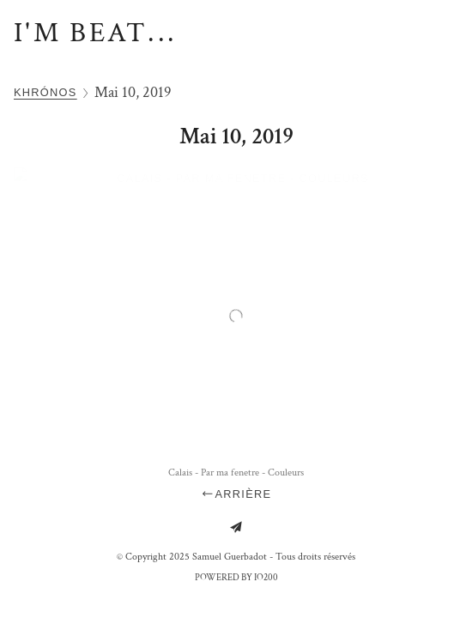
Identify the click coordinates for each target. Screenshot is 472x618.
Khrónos (45, 92)
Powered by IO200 (236, 578)
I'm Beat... (95, 33)
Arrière (236, 494)
